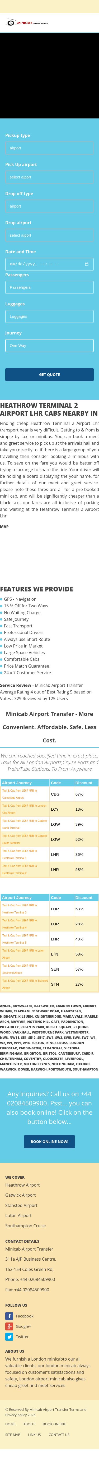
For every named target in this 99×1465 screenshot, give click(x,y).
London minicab (47, 1359)
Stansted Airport (21, 1205)
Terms (74, 1409)
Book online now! (49, 1141)
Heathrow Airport (22, 1185)
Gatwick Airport (20, 1195)
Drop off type (19, 193)
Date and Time (20, 252)
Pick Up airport (21, 164)
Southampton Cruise (25, 1226)
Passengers (17, 275)
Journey (13, 333)
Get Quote (49, 374)
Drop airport (18, 223)
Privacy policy (16, 1414)
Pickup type (17, 135)
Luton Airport (18, 1215)
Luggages (15, 304)
